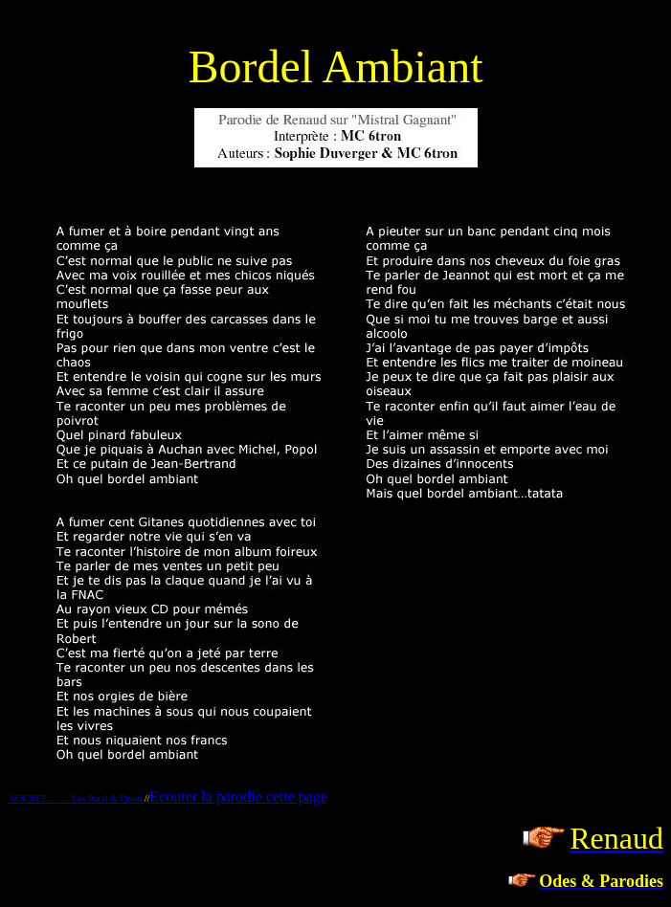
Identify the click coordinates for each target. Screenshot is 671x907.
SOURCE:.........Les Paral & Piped (76, 798)
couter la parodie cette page (243, 796)
